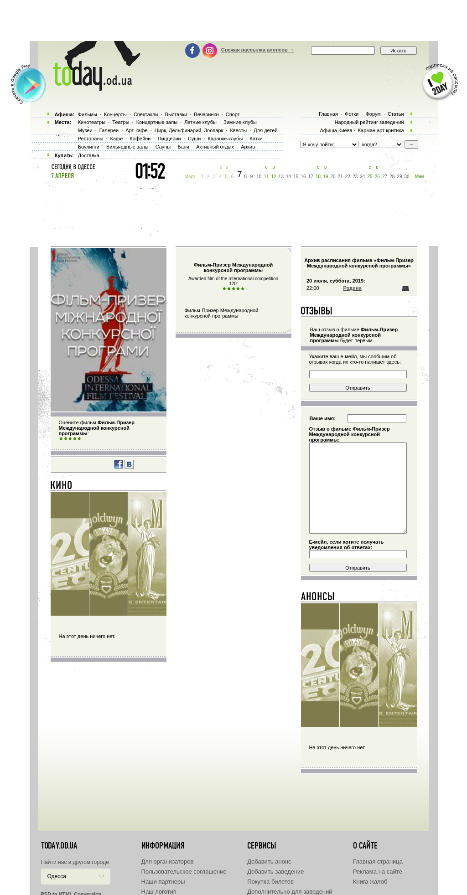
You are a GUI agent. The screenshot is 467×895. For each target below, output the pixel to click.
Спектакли (146, 114)
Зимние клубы (240, 122)
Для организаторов (167, 861)
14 (288, 176)
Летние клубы (200, 122)
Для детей (265, 130)
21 (340, 176)
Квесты (238, 130)
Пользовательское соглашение (184, 871)
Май (419, 176)
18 (318, 176)
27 (384, 176)
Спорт (233, 114)
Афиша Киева (336, 130)
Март (189, 176)
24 (362, 176)
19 (325, 176)
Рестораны (91, 138)
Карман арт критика (381, 130)
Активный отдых (215, 146)
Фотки (351, 114)
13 (281, 176)
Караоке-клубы (225, 138)
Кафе (116, 138)
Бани (183, 146)
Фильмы (87, 114)
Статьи (396, 114)
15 (295, 176)
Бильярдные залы (127, 146)
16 (303, 176)
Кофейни (140, 138)
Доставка (88, 155)
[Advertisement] (233, 20)
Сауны (163, 146)
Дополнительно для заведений (289, 891)
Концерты (115, 114)
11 (266, 176)
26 (377, 176)
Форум (372, 114)
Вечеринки (206, 114)
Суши (194, 138)
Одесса (56, 876)
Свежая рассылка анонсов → (257, 49)
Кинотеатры (91, 122)
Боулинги (88, 146)
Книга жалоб (370, 881)
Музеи (85, 130)
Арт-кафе (136, 130)
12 (273, 176)
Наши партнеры (163, 881)
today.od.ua (59, 846)
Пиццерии (169, 138)
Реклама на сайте (377, 871)
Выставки (176, 114)
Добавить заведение (275, 871)
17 (310, 176)
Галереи (109, 130)
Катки (255, 138)
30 (407, 176)
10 (258, 176)
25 (369, 176)
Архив (248, 146)
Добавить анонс (269, 861)
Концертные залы (156, 122)
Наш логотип (158, 891)
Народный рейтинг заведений (369, 122)
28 (391, 176)
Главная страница (378, 861)
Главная (328, 114)
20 (332, 176)
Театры (120, 122)
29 (399, 176)
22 (347, 176)
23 (355, 176)
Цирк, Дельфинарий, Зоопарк (189, 130)
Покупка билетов (270, 881)
